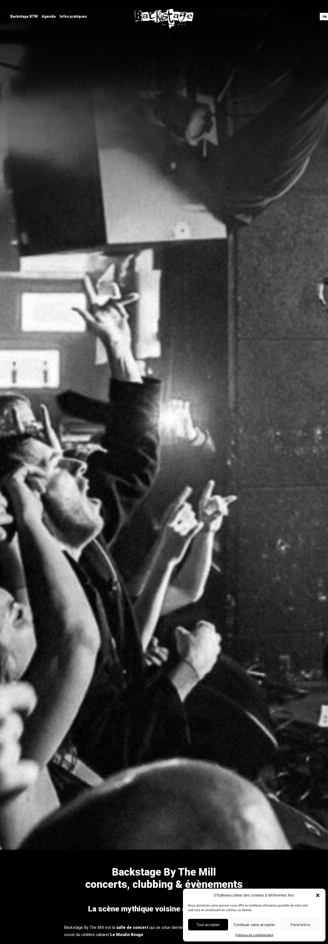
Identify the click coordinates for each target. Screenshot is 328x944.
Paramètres (300, 924)
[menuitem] (24, 16)
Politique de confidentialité (254, 935)
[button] (317, 895)
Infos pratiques (73, 16)
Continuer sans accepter (254, 924)
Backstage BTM (24, 16)
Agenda (49, 16)
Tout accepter (208, 924)
